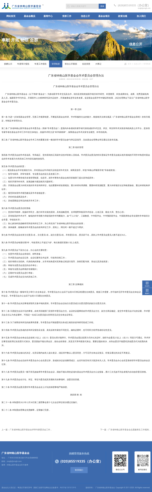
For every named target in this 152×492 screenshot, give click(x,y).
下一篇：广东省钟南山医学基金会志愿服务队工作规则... (125, 429)
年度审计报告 (23, 64)
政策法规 (122, 16)
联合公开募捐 (71, 64)
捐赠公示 (8, 64)
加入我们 (141, 16)
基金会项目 (104, 16)
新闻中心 (48, 16)
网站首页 (10, 16)
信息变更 (86, 64)
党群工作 (66, 16)
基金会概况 (29, 16)
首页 (129, 64)
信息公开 (85, 16)
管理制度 (56, 64)
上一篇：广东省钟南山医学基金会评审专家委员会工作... (27, 429)
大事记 (98, 64)
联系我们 (79, 470)
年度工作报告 (40, 64)
